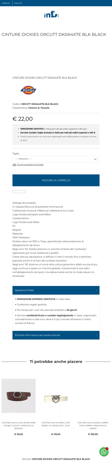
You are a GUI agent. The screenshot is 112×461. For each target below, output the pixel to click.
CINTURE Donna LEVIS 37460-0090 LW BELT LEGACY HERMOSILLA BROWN (18, 425)
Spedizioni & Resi (24, 290)
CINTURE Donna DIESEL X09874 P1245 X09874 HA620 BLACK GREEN (92, 425)
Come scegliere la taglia (30, 164)
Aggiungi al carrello (56, 180)
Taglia (15, 153)
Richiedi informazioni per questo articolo (37, 335)
